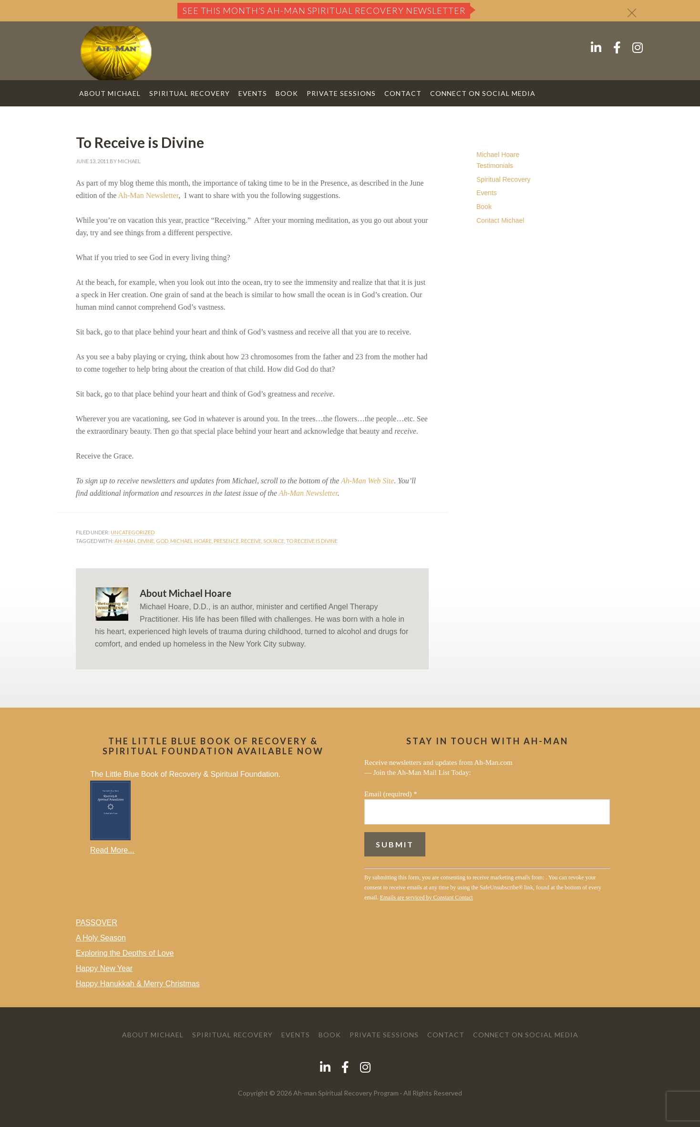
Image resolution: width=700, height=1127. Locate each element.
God (162, 541)
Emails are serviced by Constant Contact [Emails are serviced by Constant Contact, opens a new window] (426, 897)
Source (273, 541)
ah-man (124, 541)
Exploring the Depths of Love (125, 953)
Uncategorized (132, 532)
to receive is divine (312, 541)
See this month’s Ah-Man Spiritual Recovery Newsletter (324, 10)
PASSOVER (96, 922)
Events (486, 193)
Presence (226, 541)
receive (251, 541)
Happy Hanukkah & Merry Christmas (138, 984)
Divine (145, 541)
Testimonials (494, 165)
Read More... (112, 850)
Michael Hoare (497, 154)
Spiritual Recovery (503, 179)
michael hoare (191, 541)
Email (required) (390, 794)
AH (116, 53)
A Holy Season (101, 938)
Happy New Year (104, 968)
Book (484, 206)
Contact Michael (500, 220)
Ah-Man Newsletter (148, 195)
